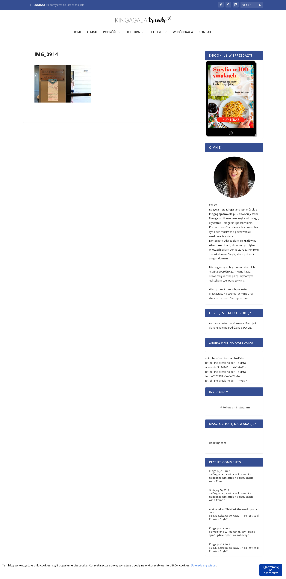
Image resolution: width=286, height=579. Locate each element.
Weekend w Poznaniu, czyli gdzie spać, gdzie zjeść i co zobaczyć (232, 536)
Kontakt (206, 35)
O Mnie (92, 35)
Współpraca (183, 35)
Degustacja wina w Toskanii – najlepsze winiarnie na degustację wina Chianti (231, 480)
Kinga (213, 473)
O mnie (242, 296)
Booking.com (217, 445)
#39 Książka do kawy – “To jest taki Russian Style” (234, 519)
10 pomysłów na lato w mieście (65, 5)
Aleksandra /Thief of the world (229, 512)
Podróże (110, 35)
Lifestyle (156, 35)
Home (77, 35)
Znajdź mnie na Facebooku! (231, 345)
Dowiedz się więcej (220, 566)
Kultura (133, 35)
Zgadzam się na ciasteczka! (271, 570)
